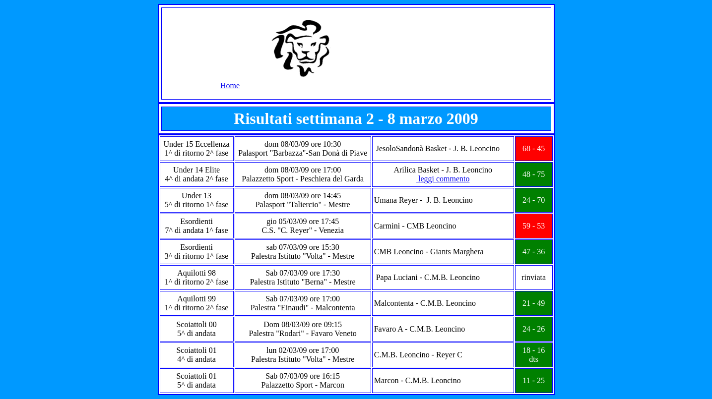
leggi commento (443, 178)
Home (230, 85)
